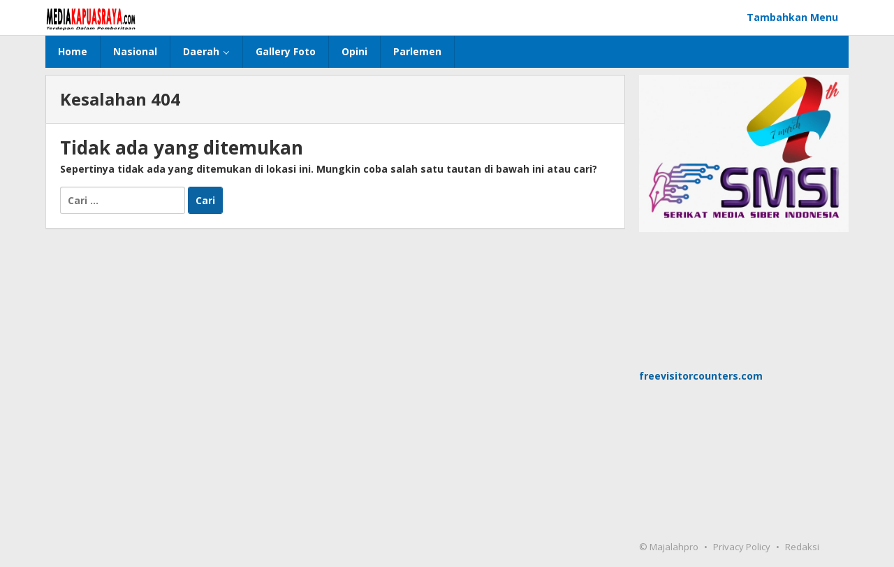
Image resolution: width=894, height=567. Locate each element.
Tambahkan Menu (792, 17)
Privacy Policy (741, 546)
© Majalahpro (668, 546)
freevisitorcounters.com (701, 375)
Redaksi (802, 546)
